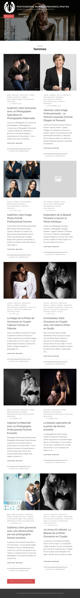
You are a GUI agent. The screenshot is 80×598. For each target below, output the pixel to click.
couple (10, 303)
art (45, 202)
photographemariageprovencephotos (19, 149)
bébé (14, 514)
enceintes (24, 95)
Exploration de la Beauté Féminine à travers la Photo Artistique (57, 218)
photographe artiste (52, 206)
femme (32, 95)
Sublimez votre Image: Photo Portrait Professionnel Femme (19, 218)
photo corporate (64, 95)
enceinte (15, 95)
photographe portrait (53, 99)
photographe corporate (53, 97)
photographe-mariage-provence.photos (43, 7)
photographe (25, 202)
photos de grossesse (23, 309)
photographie (49, 208)
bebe (9, 95)
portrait (61, 101)
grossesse (68, 305)
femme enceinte (13, 97)
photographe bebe (14, 99)
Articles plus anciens (21, 581)
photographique (50, 101)
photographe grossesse (17, 307)
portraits (48, 103)
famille (10, 305)
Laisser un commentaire (19, 151)
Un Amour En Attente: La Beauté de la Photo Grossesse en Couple (57, 533)
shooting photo (13, 311)
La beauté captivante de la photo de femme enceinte (57, 426)
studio (60, 311)
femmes (24, 97)
